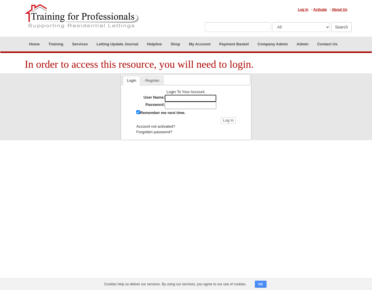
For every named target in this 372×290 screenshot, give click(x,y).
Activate (320, 10)
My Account (199, 44)
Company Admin (272, 44)
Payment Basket (234, 44)
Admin (303, 44)
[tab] (131, 80)
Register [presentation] (152, 80)
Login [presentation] (131, 80)
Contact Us (327, 44)
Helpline (154, 44)
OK (260, 284)
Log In (303, 10)
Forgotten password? (154, 132)
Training (56, 44)
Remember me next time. (162, 113)
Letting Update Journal (117, 44)
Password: (155, 104)
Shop (175, 44)
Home (34, 44)
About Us (339, 10)
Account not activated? (155, 126)
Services (80, 44)
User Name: (154, 97)
